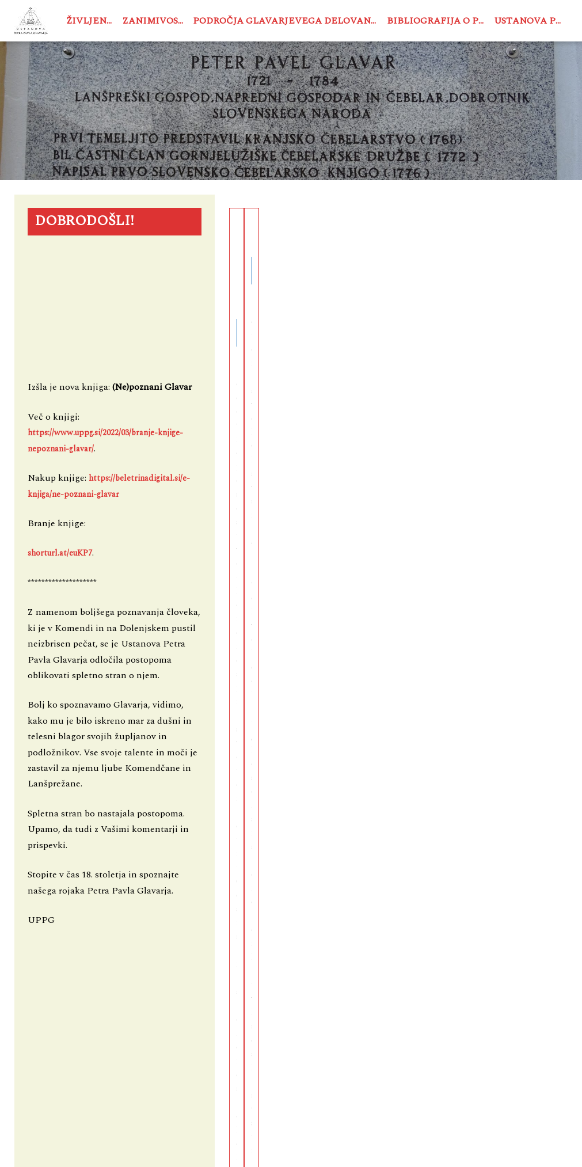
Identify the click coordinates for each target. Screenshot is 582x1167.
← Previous (367, 545)
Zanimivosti (155, 21)
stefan (368, 489)
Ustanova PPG (531, 21)
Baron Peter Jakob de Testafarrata (286, 253)
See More (307, 453)
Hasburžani (453, 232)
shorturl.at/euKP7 (60, 554)
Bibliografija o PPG (438, 21)
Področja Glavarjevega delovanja (287, 21)
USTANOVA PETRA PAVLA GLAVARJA (190, 1146)
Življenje (91, 21)
